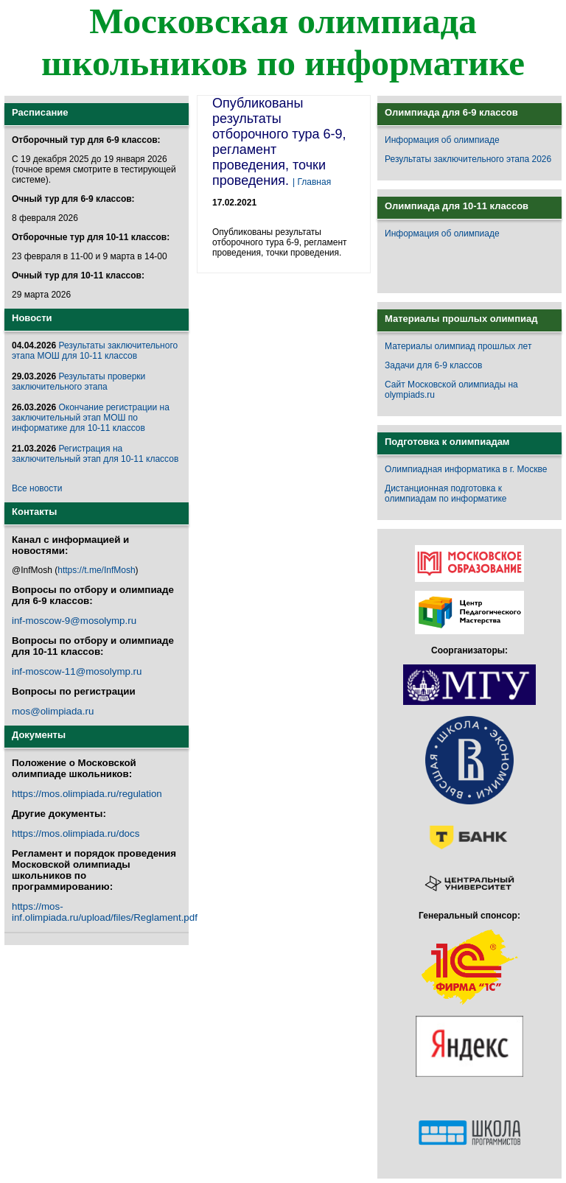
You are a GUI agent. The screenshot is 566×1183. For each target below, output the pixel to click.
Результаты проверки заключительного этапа (78, 381)
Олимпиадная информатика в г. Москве (466, 469)
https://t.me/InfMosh (96, 570)
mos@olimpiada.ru (53, 711)
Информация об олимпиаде (442, 140)
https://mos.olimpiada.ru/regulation (87, 793)
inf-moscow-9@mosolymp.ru (74, 620)
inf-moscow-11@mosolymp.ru (77, 671)
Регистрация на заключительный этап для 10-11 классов (95, 453)
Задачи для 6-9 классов (433, 365)
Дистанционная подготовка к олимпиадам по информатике (445, 493)
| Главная (312, 182)
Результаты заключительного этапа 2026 (468, 159)
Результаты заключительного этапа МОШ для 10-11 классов (95, 350)
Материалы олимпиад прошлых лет (458, 346)
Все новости (37, 488)
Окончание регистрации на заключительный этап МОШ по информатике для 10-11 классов (91, 417)
